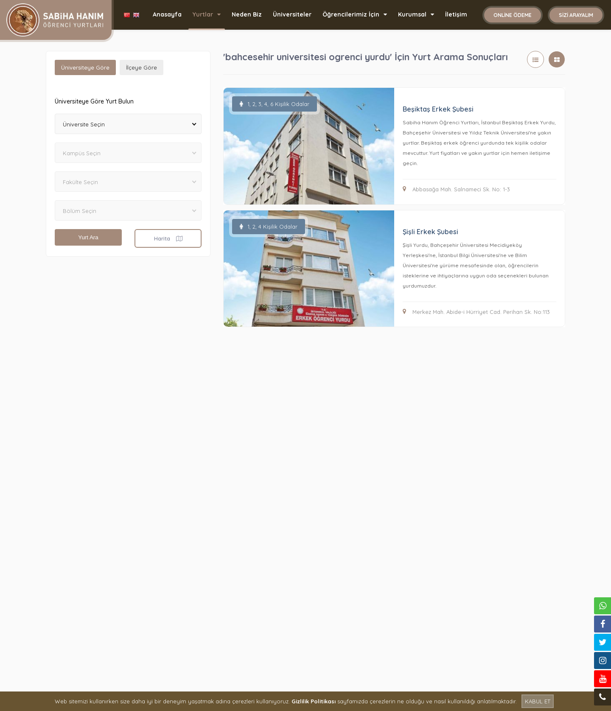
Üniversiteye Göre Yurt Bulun (94, 101)
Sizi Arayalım (576, 15)
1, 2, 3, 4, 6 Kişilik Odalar (274, 104)
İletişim (456, 14)
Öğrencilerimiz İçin (354, 14)
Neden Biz (247, 14)
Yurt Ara (88, 237)
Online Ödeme (512, 15)
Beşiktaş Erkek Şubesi (438, 109)
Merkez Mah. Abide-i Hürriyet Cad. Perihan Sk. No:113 (476, 311)
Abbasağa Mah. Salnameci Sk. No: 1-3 (456, 189)
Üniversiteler (292, 14)
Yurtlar (207, 14)
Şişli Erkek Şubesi (430, 231)
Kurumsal (416, 14)
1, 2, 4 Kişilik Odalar (268, 226)
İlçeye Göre (141, 67)
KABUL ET (537, 701)
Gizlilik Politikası (313, 701)
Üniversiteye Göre (85, 67)
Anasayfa (167, 14)
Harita (168, 238)
